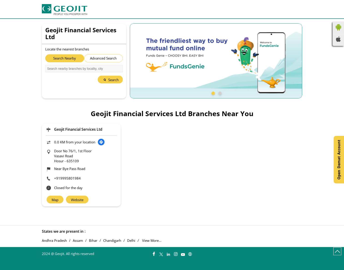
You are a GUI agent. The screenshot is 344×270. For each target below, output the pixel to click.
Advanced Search (103, 58)
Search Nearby (64, 58)
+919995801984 (67, 178)
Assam (78, 240)
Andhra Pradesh (54, 240)
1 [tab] (212, 93)
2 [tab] (219, 93)
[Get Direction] (101, 142)
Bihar (93, 240)
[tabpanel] (216, 60)
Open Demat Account (338, 160)
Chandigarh (112, 240)
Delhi (131, 240)
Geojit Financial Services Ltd (78, 129)
